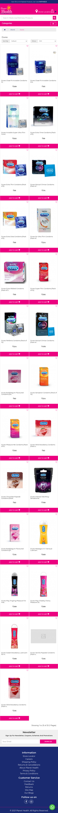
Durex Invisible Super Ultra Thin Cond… (13, 133)
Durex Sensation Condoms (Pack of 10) (43, 393)
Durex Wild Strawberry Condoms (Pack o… (42, 445)
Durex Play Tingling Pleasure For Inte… (13, 601)
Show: (34, 41)
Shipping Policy (29, 762)
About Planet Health (29, 768)
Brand (13, 30)
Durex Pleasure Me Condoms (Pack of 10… (14, 445)
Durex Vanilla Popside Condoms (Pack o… (42, 653)
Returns (29, 787)
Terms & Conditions (29, 773)
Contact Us (29, 781)
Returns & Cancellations (29, 765)
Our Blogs (29, 793)
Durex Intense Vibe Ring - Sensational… (40, 497)
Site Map (29, 790)
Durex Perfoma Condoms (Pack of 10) (14, 341)
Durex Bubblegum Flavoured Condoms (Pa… (12, 393)
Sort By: (5, 41)
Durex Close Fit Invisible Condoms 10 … (14, 81)
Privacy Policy (29, 771)
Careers (29, 759)
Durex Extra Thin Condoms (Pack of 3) (13, 185)
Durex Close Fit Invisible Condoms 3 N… (43, 81)
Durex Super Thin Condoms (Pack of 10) (43, 289)
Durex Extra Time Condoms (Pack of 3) (43, 133)
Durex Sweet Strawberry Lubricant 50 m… (14, 653)
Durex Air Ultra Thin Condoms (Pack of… (41, 237)
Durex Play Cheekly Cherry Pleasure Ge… (40, 601)
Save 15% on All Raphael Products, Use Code (25, 2)
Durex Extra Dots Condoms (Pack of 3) (13, 237)
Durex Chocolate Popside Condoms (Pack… (10, 497)
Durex (22, 30)
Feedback (29, 784)
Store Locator (29, 756)
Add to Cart (14, 94)
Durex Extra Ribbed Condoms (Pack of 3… (12, 289)
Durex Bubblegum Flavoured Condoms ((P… (12, 549)
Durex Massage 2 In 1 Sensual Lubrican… (41, 549)
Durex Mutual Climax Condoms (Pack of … (42, 185)
